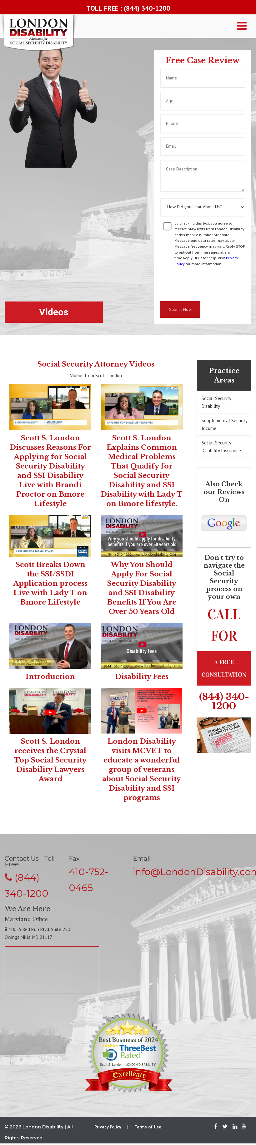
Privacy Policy (107, 1127)
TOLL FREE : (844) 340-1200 (128, 8)
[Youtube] (242, 1127)
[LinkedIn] (235, 1127)
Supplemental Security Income (224, 424)
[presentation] (207, 284)
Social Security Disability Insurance (221, 446)
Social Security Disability (216, 402)
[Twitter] (225, 1127)
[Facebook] (215, 1127)
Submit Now (180, 309)
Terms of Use (147, 1127)
